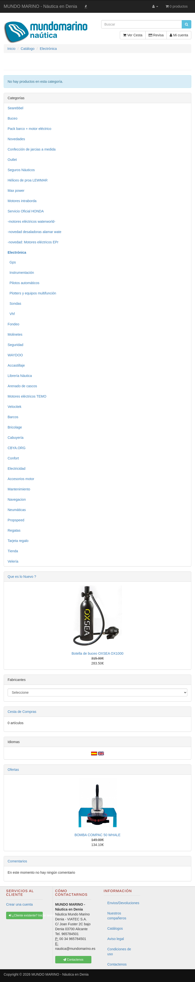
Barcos (13, 417)
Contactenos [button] (73, 959)
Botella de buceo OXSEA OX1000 (98, 653)
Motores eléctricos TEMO (27, 396)
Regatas (14, 530)
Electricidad (16, 468)
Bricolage (15, 427)
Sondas (14, 303)
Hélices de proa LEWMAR (28, 180)
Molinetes (15, 334)
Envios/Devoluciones (123, 903)
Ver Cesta (132, 35)
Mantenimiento (19, 489)
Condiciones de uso (119, 951)
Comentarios (17, 861)
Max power (16, 191)
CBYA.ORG (17, 448)
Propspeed (16, 520)
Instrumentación (21, 273)
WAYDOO (15, 355)
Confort (13, 458)
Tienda (13, 551)
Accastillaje (16, 365)
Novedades (16, 139)
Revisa (156, 35)
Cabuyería (16, 438)
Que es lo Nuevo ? (22, 577)
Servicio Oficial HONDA (26, 211)
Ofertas (13, 770)
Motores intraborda (22, 201)
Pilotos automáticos (23, 283)
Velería (13, 561)
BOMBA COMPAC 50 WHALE (97, 835)
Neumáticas (17, 510)
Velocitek (14, 407)
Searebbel (15, 108)
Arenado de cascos (22, 386)
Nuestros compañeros (116, 915)
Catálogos (115, 928)
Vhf (11, 314)
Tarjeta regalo (18, 541)
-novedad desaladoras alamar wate (34, 232)
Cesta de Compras (22, 712)
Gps (12, 262)
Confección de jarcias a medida (32, 149)
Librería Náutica (20, 376)
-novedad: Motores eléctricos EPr (33, 242)
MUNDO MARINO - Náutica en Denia (40, 6)
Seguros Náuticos (21, 170)
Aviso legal (115, 939)
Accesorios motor (21, 479)
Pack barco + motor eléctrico (29, 129)
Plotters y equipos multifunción (32, 293)
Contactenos (117, 964)
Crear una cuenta (19, 904)
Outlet (12, 160)
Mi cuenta (179, 35)
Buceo (12, 118)
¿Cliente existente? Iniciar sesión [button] (26, 915)
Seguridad (15, 345)
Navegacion (17, 499)
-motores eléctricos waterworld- (32, 221)
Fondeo (13, 324)
